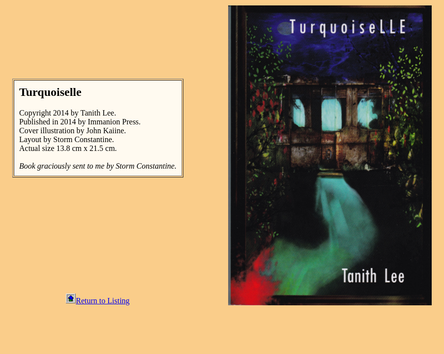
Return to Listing (97, 300)
